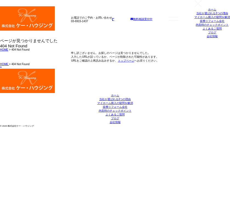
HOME (4, 49)
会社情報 (212, 36)
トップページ (126, 60)
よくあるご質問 (212, 28)
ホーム (212, 9)
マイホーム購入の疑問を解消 (212, 17)
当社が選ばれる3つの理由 (212, 13)
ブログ (212, 32)
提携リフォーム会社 (212, 20)
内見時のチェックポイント (212, 24)
